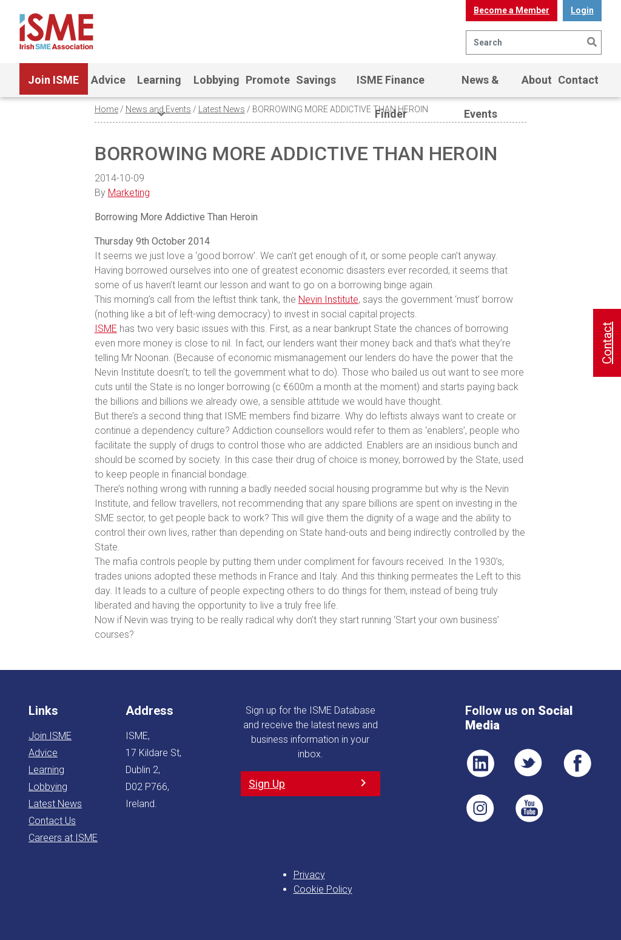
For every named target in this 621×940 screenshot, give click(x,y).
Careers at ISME (63, 838)
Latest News (221, 109)
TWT (529, 763)
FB (577, 763)
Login (582, 10)
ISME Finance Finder (391, 85)
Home (106, 109)
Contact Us (52, 821)
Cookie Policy (323, 889)
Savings (316, 79)
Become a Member (511, 10)
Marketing (129, 192)
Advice (108, 79)
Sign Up (267, 783)
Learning (159, 85)
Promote (268, 79)
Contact (578, 79)
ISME (106, 328)
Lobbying (216, 79)
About (537, 79)
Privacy (309, 875)
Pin (480, 808)
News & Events (480, 85)
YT (529, 808)
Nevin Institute (328, 299)
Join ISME (53, 85)
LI (480, 763)
